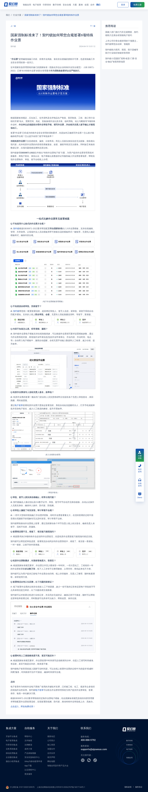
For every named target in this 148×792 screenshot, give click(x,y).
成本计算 (28, 749)
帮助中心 (28, 736)
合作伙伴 (51, 753)
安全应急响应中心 (32, 757)
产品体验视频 (30, 753)
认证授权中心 (30, 770)
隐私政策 (128, 787)
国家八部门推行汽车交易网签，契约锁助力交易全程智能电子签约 (121, 33)
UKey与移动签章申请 (33, 761)
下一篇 (92, 26)
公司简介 (51, 740)
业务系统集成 (11, 749)
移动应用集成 (11, 753)
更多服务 (28, 774)
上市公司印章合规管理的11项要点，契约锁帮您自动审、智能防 (121, 42)
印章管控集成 (11, 745)
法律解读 (28, 745)
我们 (8, 15)
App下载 (28, 766)
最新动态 (51, 736)
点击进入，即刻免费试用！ (23, 706)
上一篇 (13, 26)
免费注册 (137, 5)
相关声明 (51, 757)
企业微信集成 (11, 757)
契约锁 (16, 228)
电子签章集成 (11, 740)
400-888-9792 (88, 740)
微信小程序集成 (12, 761)
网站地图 (51, 761)
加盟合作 (51, 749)
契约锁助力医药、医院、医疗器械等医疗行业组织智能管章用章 (121, 51)
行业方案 (17, 15)
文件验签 (28, 740)
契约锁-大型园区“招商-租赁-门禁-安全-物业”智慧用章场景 (121, 60)
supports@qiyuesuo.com (94, 749)
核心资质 (51, 745)
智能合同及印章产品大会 (57, 766)
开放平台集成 (11, 736)
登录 (123, 5)
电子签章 (19, 405)
